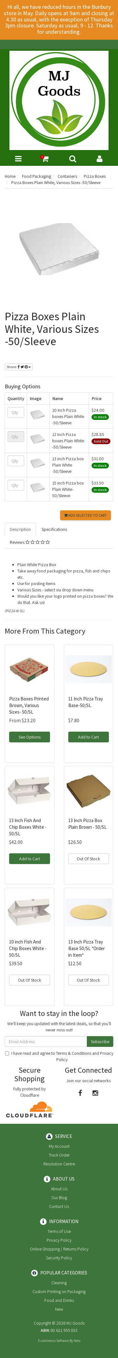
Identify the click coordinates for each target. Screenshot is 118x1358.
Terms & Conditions (73, 1053)
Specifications (54, 529)
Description (20, 529)
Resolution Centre (59, 1164)
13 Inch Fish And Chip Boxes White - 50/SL (28, 827)
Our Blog (59, 1197)
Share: (19, 366)
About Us (59, 1189)
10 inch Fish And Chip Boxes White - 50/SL (28, 948)
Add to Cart (88, 737)
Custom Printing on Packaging (59, 1291)
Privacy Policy (59, 1240)
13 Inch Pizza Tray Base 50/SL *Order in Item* (86, 948)
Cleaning (59, 1282)
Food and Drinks (59, 1300)
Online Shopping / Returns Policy (59, 1249)
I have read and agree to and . (59, 1056)
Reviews (30, 542)
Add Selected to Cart (85, 515)
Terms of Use (59, 1231)
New (59, 1309)
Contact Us (59, 1206)
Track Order (59, 1155)
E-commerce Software (53, 1340)
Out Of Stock (88, 859)
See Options (30, 737)
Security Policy (59, 1258)
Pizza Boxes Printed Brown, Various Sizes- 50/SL (29, 705)
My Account (59, 1146)
